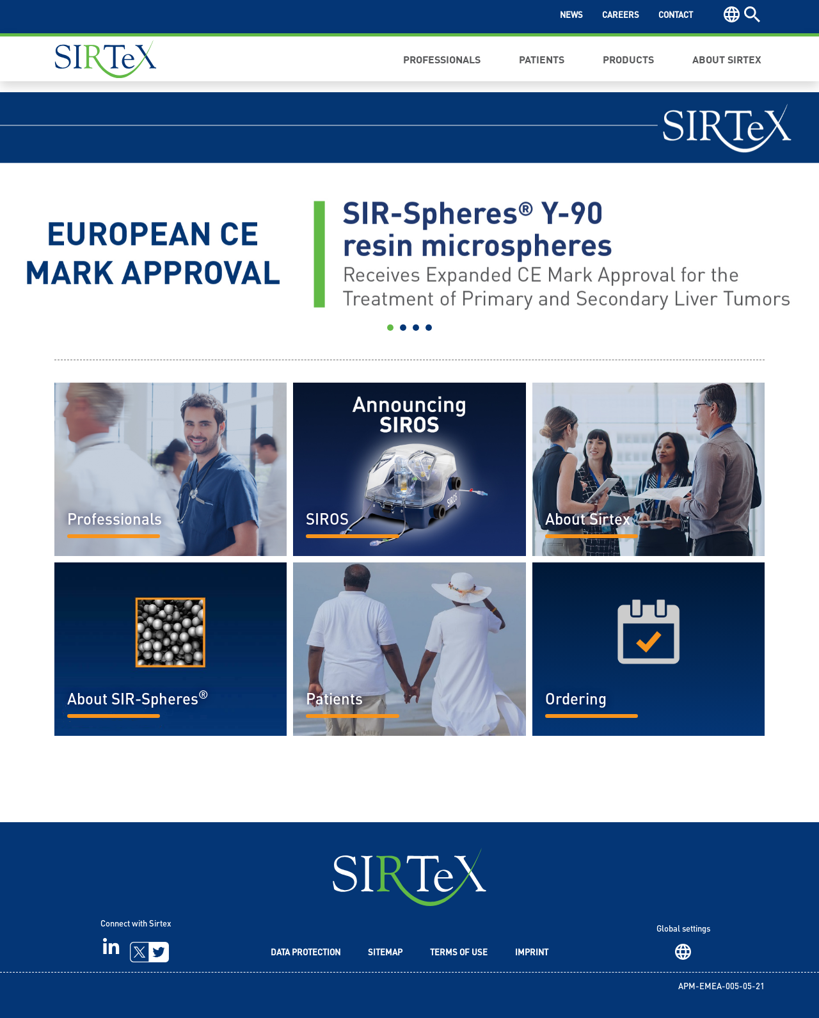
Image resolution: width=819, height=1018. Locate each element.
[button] (61, 216)
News (571, 16)
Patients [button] (541, 59)
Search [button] (752, 14)
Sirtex (105, 59)
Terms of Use (459, 953)
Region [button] (732, 14)
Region (683, 952)
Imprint (531, 953)
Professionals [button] (442, 59)
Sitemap (385, 953)
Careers (620, 16)
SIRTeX (409, 877)
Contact (675, 16)
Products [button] (628, 59)
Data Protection (305, 953)
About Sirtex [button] (726, 59)
